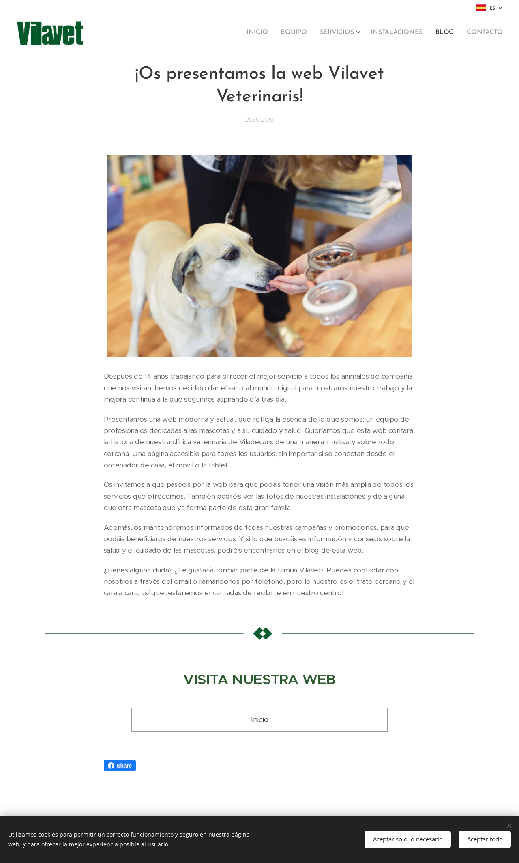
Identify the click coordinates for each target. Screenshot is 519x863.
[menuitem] (266, 33)
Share (120, 765)
